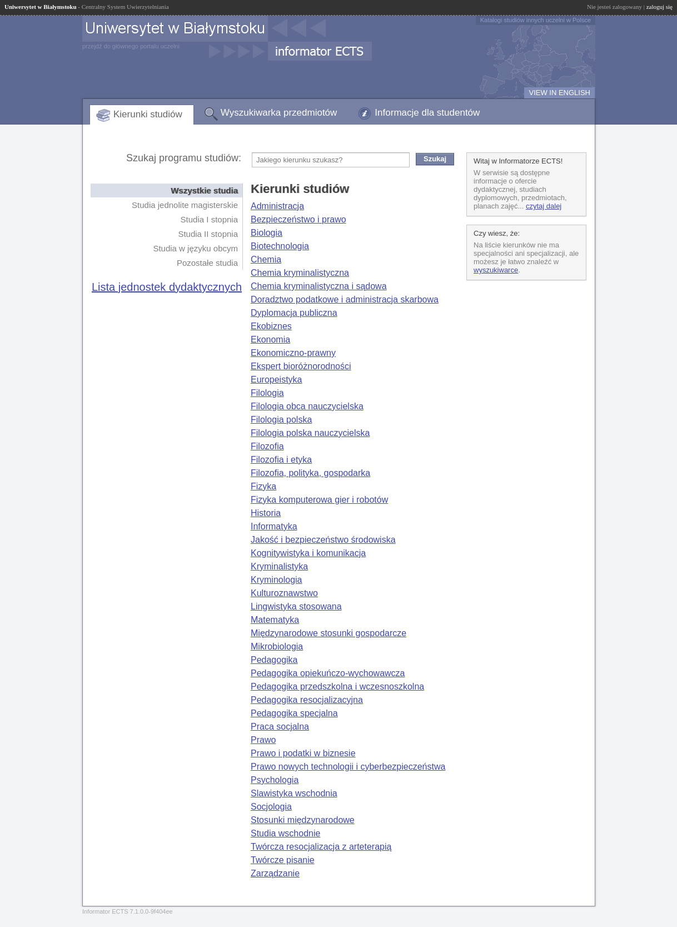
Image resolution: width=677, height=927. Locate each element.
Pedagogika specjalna (294, 713)
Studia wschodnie (285, 833)
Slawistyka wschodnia (294, 793)
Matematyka (275, 619)
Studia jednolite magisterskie (185, 205)
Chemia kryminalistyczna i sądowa (319, 286)
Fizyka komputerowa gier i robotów (319, 499)
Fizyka (263, 486)
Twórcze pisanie (283, 860)
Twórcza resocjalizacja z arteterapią (321, 846)
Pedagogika (274, 660)
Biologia (266, 232)
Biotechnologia (280, 246)
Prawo (263, 740)
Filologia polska (281, 419)
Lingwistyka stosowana (296, 606)
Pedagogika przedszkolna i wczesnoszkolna (337, 686)
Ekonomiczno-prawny (293, 353)
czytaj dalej (543, 206)
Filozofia (267, 446)
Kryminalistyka (279, 566)
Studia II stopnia (208, 234)
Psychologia (274, 780)
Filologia (267, 393)
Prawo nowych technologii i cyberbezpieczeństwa (348, 766)
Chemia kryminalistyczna (300, 272)
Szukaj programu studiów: (183, 157)
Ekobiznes (271, 326)
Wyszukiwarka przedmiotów (279, 112)
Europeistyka (276, 379)
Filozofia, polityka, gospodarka (310, 473)
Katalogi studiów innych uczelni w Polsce (535, 20)
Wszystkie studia (204, 190)
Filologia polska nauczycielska (310, 433)
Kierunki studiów (147, 114)
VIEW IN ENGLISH (559, 92)
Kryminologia (276, 579)
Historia (266, 513)
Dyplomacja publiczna (294, 313)
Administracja (277, 206)
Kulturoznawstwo (284, 593)
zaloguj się (659, 6)
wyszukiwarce (496, 270)
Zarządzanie (275, 873)
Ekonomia (270, 339)
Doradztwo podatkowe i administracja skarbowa (345, 299)
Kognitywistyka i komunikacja (308, 553)
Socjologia (271, 806)
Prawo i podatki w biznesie (303, 753)
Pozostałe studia (207, 262)
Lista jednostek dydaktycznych (167, 287)
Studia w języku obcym (195, 248)
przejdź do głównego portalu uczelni (131, 46)
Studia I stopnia (209, 219)
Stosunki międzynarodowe (303, 820)
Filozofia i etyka (281, 459)
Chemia (266, 259)
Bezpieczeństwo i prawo (298, 219)
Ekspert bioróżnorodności (301, 366)
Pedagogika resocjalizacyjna (307, 700)
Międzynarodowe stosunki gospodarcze (328, 633)
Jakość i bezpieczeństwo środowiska (323, 539)
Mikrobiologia (277, 646)
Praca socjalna (280, 726)
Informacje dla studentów (427, 112)
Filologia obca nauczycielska (307, 406)
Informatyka (274, 526)
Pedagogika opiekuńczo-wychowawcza (328, 673)
